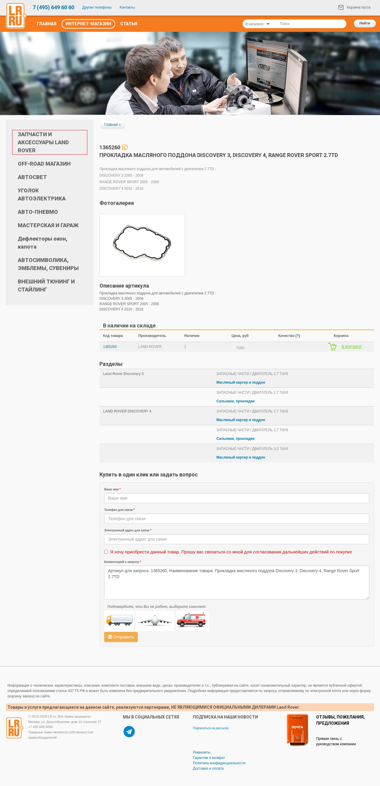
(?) (297, 336)
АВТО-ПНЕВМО (38, 212)
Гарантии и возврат (209, 758)
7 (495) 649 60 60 (53, 7)
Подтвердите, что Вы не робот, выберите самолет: (156, 607)
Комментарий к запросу (122, 562)
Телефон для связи (119, 510)
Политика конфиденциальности (219, 763)
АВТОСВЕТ (32, 177)
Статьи (128, 23)
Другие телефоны (97, 7)
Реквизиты (201, 752)
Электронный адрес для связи (127, 530)
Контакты (127, 7)
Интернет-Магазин (88, 23)
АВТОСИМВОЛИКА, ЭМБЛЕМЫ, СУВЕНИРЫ (48, 264)
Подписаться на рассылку (211, 728)
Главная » (112, 125)
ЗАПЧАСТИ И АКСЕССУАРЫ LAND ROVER (43, 142)
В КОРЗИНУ (352, 347)
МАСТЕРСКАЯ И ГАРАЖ (48, 225)
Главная (46, 23)
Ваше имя (112, 489)
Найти (365, 23)
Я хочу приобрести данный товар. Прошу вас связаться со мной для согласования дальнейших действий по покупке (231, 551)
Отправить (121, 637)
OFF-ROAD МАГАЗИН (44, 164)
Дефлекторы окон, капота (42, 243)
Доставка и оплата (208, 768)
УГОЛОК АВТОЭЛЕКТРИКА (42, 194)
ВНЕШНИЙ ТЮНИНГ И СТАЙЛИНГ (46, 285)
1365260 (110, 347)
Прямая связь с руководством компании (336, 741)
